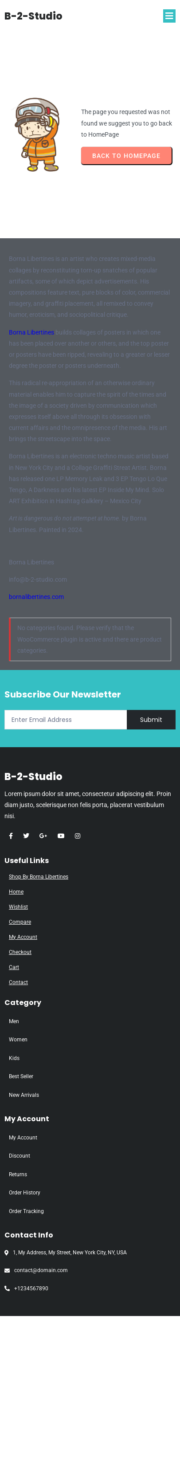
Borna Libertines (31, 332)
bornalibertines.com (36, 596)
